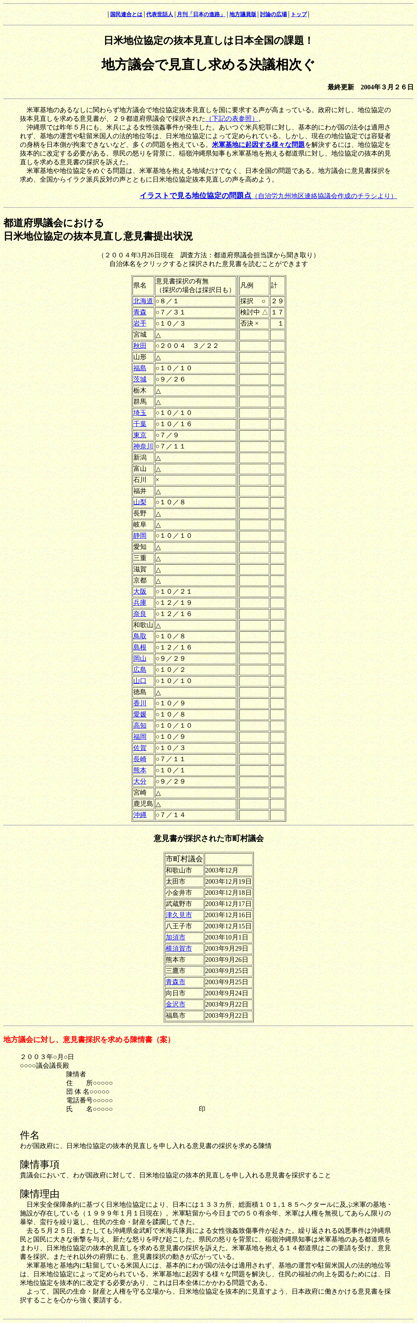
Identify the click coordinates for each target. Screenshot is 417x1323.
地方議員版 (242, 14)
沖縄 (140, 814)
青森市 (176, 981)
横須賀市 (179, 948)
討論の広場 (273, 14)
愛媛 (140, 714)
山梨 (140, 502)
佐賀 (140, 747)
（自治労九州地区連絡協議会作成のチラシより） (268, 195)
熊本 (140, 770)
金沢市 (176, 1004)
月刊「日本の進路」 (201, 14)
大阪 (140, 591)
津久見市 (179, 914)
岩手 (140, 323)
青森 (140, 312)
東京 (140, 435)
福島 (140, 367)
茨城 (140, 379)
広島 (140, 669)
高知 (140, 725)
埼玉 (140, 412)
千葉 (140, 423)
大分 (140, 781)
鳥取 (140, 636)
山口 (140, 680)
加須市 (176, 937)
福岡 (140, 736)
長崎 (140, 758)
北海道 (143, 300)
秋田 (140, 345)
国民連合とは (126, 14)
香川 (140, 703)
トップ (299, 14)
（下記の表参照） (231, 118)
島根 (140, 647)
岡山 (140, 658)
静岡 (140, 535)
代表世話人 (159, 14)
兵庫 (140, 602)
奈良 (140, 613)
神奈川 (143, 446)
